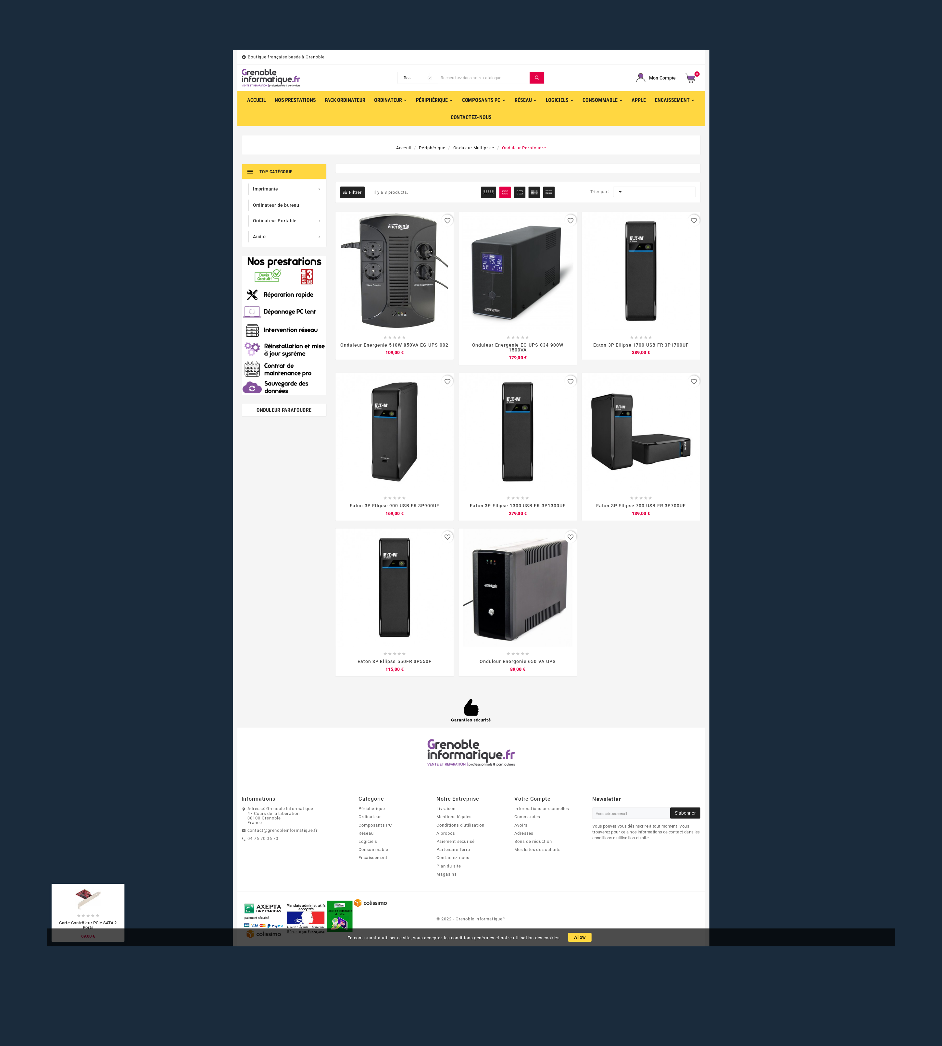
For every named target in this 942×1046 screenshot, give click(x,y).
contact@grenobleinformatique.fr (282, 830)
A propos (445, 833)
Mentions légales (453, 817)
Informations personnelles (541, 808)
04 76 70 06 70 (262, 838)
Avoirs (521, 825)
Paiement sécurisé (455, 841)
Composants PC (375, 825)
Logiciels (367, 841)
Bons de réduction (533, 841)
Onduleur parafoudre (284, 410)
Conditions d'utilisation (460, 825)
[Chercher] (484, 78)
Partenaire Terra (453, 849)
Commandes (527, 817)
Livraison (446, 808)
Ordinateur (369, 817)
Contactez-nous (453, 857)
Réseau (366, 833)
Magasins (446, 874)
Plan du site (448, 866)
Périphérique (371, 808)
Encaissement (372, 857)
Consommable (373, 849)
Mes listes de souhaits (537, 849)
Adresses (524, 833)
